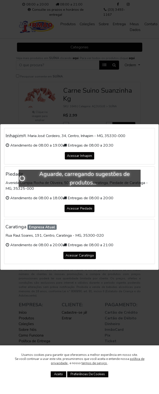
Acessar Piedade (79, 208)
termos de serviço (95, 363)
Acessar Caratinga (80, 255)
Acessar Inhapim (79, 156)
